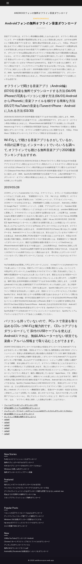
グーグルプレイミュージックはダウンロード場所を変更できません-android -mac (34, 491)
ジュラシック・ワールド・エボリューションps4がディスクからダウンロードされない (38, 411)
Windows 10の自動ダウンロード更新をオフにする (22, 519)
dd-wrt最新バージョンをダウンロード (19, 414)
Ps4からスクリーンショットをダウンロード (20, 459)
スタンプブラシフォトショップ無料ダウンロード (22, 498)
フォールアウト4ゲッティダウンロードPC (21, 405)
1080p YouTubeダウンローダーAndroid (18, 538)
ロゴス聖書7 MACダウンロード (15, 526)
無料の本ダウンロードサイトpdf (16, 548)
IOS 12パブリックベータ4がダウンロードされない (23, 466)
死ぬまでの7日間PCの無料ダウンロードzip (20, 494)
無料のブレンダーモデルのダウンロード (19, 462)
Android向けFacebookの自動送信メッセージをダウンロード (26, 551)
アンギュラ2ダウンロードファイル (17, 545)
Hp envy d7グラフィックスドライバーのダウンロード (24, 523)
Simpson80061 (41, 18)
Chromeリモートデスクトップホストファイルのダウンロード (27, 541)
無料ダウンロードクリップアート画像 (18, 472)
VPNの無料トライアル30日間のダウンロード (22, 408)
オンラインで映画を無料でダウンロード (20, 417)
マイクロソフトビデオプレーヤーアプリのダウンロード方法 (26, 488)
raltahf (7, 419)
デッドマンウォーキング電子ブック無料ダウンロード (24, 516)
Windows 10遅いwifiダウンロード (16, 469)
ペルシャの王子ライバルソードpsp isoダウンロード (23, 513)
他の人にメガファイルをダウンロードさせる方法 (22, 484)
